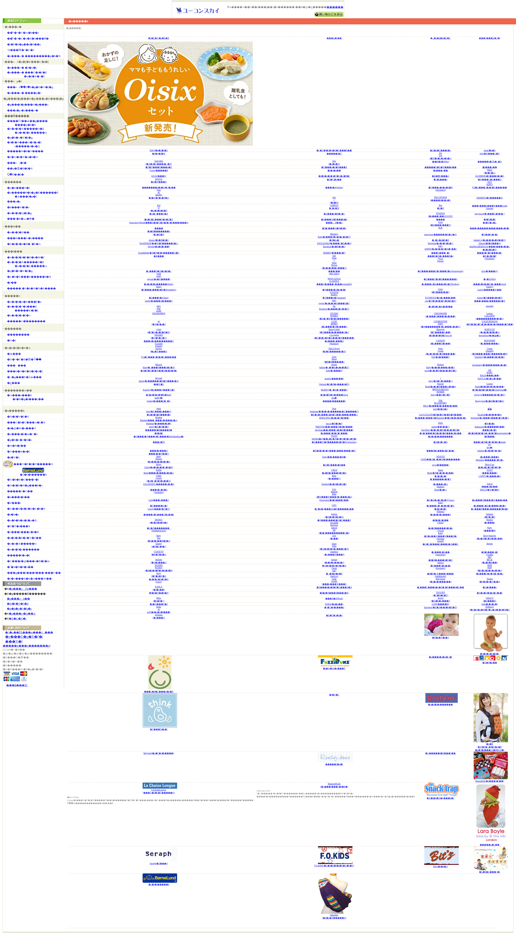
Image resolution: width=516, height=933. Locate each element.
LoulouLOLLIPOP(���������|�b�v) (489, 316)
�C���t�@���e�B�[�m (28, 561)
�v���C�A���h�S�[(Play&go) (440, 284)
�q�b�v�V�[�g (20, 137)
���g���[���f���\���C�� (34, 572)
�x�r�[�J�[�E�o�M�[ (25, 257)
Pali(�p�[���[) (440, 357)
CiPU (334, 505)
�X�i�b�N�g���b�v (25, 485)
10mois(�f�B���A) (489, 243)
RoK (441, 228)
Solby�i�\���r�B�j (334, 457)
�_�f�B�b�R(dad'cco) (334, 574)
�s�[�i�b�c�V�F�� (24, 537)
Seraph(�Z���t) (159, 863)
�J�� (12, 282)
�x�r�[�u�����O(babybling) (158, 285)
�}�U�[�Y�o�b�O (22, 157)
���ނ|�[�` (17, 162)
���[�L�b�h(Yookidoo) (158, 491)
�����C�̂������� (26, 321)
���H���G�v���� (25, 238)
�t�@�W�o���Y (21, 428)
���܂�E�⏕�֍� (21, 218)
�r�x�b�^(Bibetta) (440, 510)
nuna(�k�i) (490, 150)
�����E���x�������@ (26, 645)
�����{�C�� (20, 491)
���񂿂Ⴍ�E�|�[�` (16, 174)
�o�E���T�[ (18, 187)
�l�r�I (158, 433)
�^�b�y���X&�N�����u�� (334, 509)
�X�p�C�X (440, 442)
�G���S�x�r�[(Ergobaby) (440, 566)
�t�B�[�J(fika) (440, 161)
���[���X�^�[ (489, 38)
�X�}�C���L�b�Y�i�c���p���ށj (334, 414)
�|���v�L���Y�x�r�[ (158, 514)
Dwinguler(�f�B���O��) (334, 500)
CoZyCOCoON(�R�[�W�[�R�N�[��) (440, 414)
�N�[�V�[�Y (18, 416)
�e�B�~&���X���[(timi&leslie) (440, 574)
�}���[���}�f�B (23, 532)
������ (335, 7)
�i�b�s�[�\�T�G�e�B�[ (334, 176)
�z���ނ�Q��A (22, 613)
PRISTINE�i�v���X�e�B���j (334, 427)
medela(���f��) (334, 378)
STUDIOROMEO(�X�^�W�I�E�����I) (334, 316)
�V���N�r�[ (18, 451)
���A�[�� (334, 38)
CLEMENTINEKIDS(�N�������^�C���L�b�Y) (440, 324)
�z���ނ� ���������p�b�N (33, 56)
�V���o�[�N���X (334, 167)
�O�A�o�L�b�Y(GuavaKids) (440, 501)
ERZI (440, 423)
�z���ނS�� (18, 598)
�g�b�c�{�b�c (19, 439)
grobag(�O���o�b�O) (489, 297)
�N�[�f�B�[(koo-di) (440, 335)
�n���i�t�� (18, 497)
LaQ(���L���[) (159, 500)
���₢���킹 (16, 685)
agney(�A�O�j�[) (158, 427)
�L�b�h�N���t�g (159, 414)
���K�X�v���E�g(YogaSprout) (441, 258)
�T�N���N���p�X (158, 167)
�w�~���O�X (158, 214)
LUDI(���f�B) (440, 604)
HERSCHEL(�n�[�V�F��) (334, 418)
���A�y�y (489, 430)
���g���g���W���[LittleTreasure (489, 207)
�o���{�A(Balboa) (440, 485)
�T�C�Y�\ (18, 618)
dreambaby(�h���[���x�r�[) (489, 365)
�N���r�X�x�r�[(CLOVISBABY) (334, 292)
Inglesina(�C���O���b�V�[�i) (490, 418)
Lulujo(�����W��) (489, 289)
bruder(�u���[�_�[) (158, 401)
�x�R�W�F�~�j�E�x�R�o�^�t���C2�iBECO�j (489, 747)
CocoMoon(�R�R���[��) (334, 359)
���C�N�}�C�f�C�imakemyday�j (490, 445)
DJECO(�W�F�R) (489, 490)
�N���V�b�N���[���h (440, 279)
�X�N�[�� (16, 445)
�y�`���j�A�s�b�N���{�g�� (440, 433)
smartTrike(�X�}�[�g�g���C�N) (334, 546)
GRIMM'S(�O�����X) (489, 198)
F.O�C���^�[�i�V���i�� (158, 357)
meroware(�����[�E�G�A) (440, 234)
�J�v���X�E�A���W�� (29, 578)
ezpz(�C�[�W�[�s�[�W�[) (440, 370)
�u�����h (73, 28)
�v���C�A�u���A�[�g (490, 505)
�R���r (489, 436)
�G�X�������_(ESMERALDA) (158, 529)
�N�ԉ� (334, 240)
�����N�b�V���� (25, 151)
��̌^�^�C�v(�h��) (23, 32)
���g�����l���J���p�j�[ (489, 228)
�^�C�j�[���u (334, 607)
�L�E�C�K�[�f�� (440, 306)
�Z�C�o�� (334, 179)
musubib (489, 306)
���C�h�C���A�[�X (26, 422)
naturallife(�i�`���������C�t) (334, 530)
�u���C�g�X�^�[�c (489, 573)
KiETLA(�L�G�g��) (490, 378)
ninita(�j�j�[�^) (440, 427)
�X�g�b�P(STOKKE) (489, 257)
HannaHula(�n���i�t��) (489, 781)
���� (440, 219)
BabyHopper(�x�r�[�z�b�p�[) (158, 459)
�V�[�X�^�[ (489, 234)
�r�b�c (13, 514)
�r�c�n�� (334, 170)
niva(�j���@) (489, 271)
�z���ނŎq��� (23, 588)
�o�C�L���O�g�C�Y (158, 219)
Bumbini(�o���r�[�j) (158, 423)
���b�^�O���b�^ (489, 253)
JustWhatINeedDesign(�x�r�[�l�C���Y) (334, 261)
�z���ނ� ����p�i (24, 93)
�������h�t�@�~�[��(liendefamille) (159, 191)
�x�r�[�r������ (23, 549)
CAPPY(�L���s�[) (490, 476)
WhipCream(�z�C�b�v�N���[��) (440, 351)
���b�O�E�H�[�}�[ (25, 371)
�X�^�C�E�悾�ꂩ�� (24, 359)
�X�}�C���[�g (440, 150)
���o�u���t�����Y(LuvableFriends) (159, 343)
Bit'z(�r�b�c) (440, 866)
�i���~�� (440, 170)
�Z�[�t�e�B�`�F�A (24, 244)
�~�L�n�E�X (440, 240)
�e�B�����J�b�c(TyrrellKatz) (440, 530)
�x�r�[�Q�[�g (19, 213)
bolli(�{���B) (334, 370)
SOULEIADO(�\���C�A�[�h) (334, 243)
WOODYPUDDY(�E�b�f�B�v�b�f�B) (159, 568)
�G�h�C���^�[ (489, 872)
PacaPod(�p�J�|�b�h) (490, 414)
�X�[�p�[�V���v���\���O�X (334, 450)
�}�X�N (158, 234)
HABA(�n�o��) (334, 604)
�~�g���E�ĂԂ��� (24, 377)
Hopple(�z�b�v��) (159, 246)
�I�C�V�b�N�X (158, 38)
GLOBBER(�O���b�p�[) (489, 176)
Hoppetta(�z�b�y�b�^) (440, 243)
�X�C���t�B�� (334, 465)
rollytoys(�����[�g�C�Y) (489, 395)
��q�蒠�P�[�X (20, 168)
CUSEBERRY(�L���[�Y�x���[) (334, 324)
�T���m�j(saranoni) (334, 297)
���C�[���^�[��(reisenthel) (334, 284)
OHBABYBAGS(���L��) (489, 373)
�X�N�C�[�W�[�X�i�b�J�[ (158, 370)
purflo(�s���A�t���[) (159, 301)
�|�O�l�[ (490, 219)
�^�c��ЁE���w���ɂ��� (29, 632)
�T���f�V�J (158, 505)
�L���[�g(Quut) (158, 297)
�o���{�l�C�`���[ (334, 433)
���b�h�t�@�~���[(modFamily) (489, 285)
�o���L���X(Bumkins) (334, 342)
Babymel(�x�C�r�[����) (158, 753)
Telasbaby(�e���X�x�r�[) (490, 357)
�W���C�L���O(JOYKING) (489, 182)
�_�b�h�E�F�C (440, 38)
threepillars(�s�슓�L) (490, 335)
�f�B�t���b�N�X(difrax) (440, 561)
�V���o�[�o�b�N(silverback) (440, 188)
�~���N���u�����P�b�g (489, 509)
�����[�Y (334, 153)
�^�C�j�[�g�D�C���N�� (334, 150)
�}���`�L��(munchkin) (440, 553)
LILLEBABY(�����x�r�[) (158, 484)
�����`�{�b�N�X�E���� (31, 288)
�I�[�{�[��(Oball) (441, 521)
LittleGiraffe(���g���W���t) (334, 581)
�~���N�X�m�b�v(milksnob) (158, 273)
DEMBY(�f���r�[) (334, 253)
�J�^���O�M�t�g (334, 228)
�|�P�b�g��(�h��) (24, 44)
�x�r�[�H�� (18, 232)
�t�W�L (159, 384)
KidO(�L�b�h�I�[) (158, 208)
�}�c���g (440, 179)
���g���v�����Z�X (489, 301)
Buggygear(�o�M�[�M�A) (489, 401)
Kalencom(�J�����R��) (490, 427)
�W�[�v (490, 423)
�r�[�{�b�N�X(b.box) (158, 580)
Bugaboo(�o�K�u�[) (334, 246)
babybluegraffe (158, 308)
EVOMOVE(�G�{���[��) (440, 297)
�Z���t (14, 502)
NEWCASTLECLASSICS (334, 279)
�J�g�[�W (158, 153)
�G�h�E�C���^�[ (23, 479)
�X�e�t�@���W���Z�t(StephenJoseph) (440, 538)
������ (16, 365)
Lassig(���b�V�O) (159, 509)
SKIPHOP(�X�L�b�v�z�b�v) (489, 568)
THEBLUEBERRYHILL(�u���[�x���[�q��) (440, 403)
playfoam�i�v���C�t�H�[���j (334, 430)
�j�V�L (13, 457)
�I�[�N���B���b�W (334, 593)
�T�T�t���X (18, 526)
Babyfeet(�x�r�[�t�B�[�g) (158, 538)
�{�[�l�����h (33, 474)
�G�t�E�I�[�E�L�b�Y (26, 508)
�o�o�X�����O (21, 543)
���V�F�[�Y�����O (33, 464)
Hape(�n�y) (440, 490)
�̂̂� (490, 409)
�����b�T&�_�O (490, 161)
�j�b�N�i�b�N (158, 593)
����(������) (334, 401)
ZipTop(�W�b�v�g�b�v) (440, 155)
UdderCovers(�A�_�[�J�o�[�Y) (159, 478)
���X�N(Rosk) (334, 598)
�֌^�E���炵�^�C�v (20, 50)
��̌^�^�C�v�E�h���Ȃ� (28, 38)
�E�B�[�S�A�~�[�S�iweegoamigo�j (489, 433)
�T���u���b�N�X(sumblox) (158, 289)
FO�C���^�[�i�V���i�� (489, 187)
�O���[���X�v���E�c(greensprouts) (440, 271)
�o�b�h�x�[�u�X (22, 520)
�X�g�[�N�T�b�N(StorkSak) (334, 568)
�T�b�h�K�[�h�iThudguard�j (489, 390)
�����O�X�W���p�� (441, 167)
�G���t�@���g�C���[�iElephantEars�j (159, 436)
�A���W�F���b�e (334, 219)
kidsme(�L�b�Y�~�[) (489, 450)
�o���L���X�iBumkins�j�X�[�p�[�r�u (440, 418)
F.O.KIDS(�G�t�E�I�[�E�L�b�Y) (334, 865)
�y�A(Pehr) (489, 279)
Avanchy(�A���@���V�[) (159, 390)
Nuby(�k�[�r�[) (159, 150)
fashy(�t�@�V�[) (440, 395)
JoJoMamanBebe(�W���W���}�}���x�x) (334, 493)
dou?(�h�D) (334, 200)
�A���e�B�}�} (334, 214)
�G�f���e (490, 587)
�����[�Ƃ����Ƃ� (158, 430)
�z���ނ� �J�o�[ (22, 67)
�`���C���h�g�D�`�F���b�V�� (440, 587)
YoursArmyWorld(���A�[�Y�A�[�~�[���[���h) (158, 222)
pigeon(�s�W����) (158, 279)
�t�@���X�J (159, 604)
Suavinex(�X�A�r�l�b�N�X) (440, 607)
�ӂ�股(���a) (440, 176)
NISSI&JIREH (158, 313)
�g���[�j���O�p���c (28, 104)
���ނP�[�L (334, 222)
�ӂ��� (159, 256)
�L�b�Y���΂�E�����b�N (29, 276)
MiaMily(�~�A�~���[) (334, 390)
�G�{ (11, 340)
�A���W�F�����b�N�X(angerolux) (334, 442)
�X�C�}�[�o (334, 615)
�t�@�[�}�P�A (159, 198)
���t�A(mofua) (334, 187)
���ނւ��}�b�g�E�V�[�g (30, 87)
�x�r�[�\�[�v (18, 315)
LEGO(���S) (158, 176)
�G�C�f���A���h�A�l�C (440, 544)
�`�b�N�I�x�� (20, 567)
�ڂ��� (13, 383)
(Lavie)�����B (158, 170)
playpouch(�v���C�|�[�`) (490, 214)
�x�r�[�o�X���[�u (24, 301)
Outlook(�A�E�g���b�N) (334, 384)
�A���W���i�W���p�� (489, 500)
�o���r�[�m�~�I (22, 434)
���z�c (14, 201)
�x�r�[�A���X (440, 514)
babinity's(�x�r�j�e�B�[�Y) (490, 240)
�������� (18, 334)
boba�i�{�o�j (489, 604)
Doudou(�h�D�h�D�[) (334, 484)
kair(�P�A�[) (440, 409)
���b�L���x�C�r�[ (440, 450)
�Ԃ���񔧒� (14, 353)
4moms (489, 543)
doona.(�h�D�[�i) (159, 240)
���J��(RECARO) (334, 272)
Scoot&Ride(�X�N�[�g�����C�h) (158, 253)
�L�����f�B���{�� (440, 753)
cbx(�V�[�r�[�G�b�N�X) (440, 301)
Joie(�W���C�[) (490, 153)
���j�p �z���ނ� (22, 110)
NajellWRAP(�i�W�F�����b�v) (159, 243)
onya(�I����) (440, 465)
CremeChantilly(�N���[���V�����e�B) (490, 351)
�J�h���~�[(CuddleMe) (489, 554)
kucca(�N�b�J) (334, 423)
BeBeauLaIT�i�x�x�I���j (158, 609)
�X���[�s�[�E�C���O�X (334, 587)
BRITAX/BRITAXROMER (440, 390)
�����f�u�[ (18, 555)
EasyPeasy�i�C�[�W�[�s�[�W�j (440, 430)
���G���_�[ (440, 253)
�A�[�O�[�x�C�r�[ (489, 593)
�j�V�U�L (489, 222)
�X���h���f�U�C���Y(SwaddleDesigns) (334, 522)
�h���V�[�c (18, 207)
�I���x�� (489, 167)
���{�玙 (159, 442)
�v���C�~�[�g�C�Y (440, 505)
